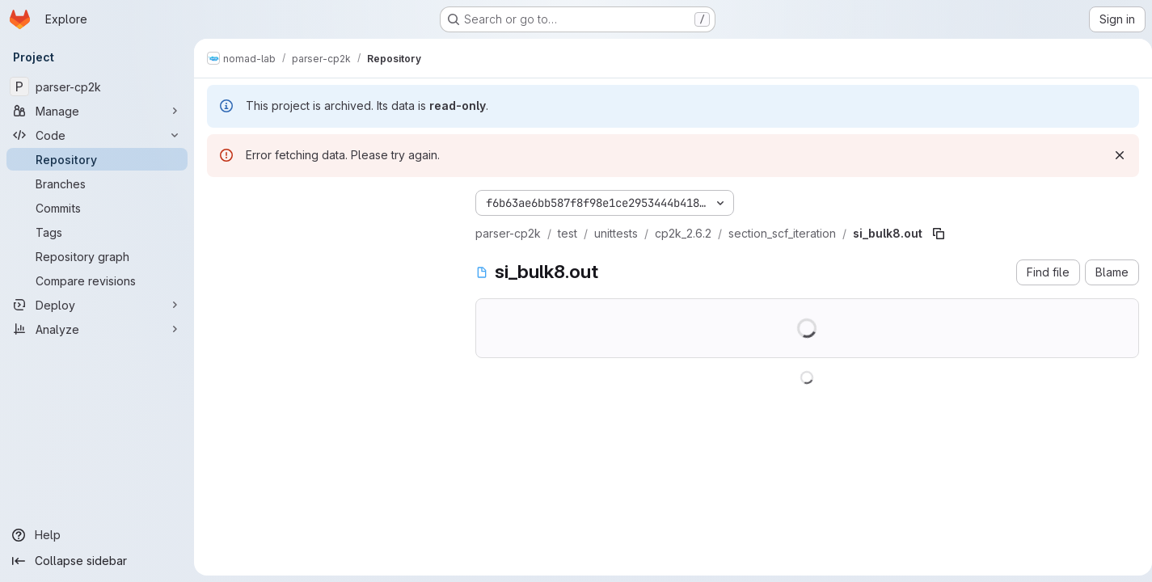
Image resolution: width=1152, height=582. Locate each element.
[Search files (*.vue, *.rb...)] (328, 232)
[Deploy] (97, 304)
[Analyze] (97, 329)
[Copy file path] (939, 234)
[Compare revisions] (97, 280)
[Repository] (97, 159)
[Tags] (97, 232)
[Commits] (97, 207)
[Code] (97, 135)
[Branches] (97, 183)
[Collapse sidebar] (97, 561)
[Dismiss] (1113, 155)
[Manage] (97, 110)
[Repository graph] (97, 256)
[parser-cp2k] (97, 86)
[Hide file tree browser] (220, 200)
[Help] (97, 535)
